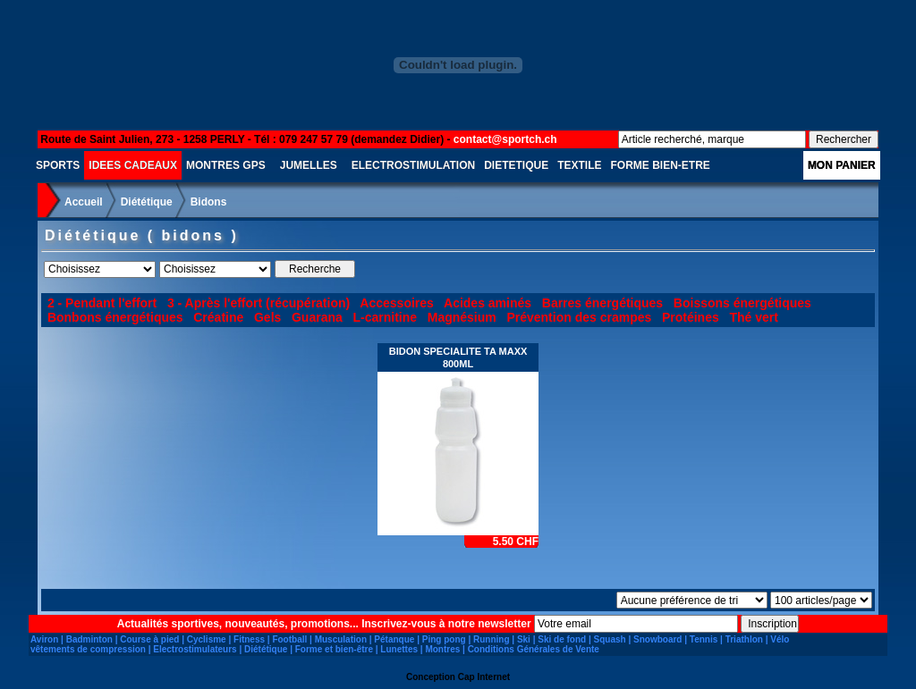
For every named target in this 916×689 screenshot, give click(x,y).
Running (491, 639)
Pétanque (394, 639)
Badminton (89, 639)
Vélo (779, 639)
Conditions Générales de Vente (533, 649)
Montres (442, 649)
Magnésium (462, 317)
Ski (523, 639)
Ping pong (444, 639)
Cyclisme (206, 639)
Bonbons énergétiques (115, 317)
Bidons (209, 202)
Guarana (317, 317)
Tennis (703, 639)
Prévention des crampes (578, 317)
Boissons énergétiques (742, 303)
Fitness (249, 639)
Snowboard (657, 639)
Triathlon (744, 639)
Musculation (341, 639)
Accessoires (397, 303)
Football (289, 639)
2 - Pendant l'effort (102, 303)
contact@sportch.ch (505, 139)
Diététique (147, 202)
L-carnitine (384, 317)
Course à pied (149, 639)
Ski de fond (562, 639)
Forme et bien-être (334, 649)
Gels (267, 317)
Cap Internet (484, 677)
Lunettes (399, 649)
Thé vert (753, 317)
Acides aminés (487, 303)
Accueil (83, 202)
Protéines (690, 317)
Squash (610, 639)
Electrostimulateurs (194, 649)
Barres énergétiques (602, 303)
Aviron (44, 639)
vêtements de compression (88, 649)
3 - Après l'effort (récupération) (258, 303)
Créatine (218, 317)
